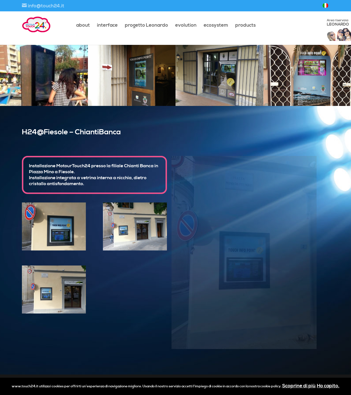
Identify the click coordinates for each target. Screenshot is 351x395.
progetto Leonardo (146, 25)
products (245, 25)
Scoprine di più (298, 386)
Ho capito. (328, 386)
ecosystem (216, 25)
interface (107, 25)
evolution (186, 25)
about (83, 25)
